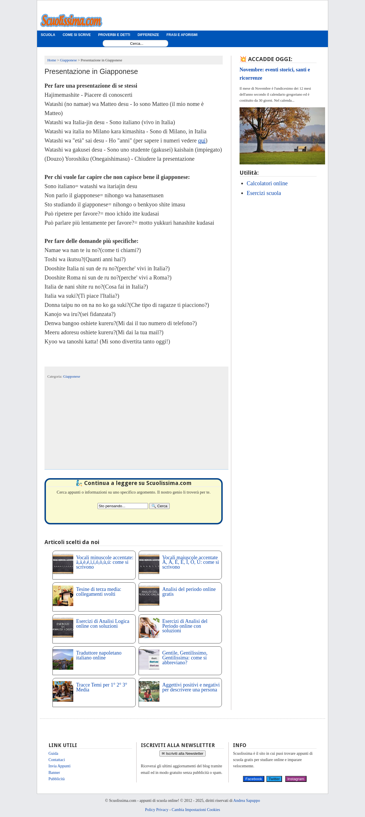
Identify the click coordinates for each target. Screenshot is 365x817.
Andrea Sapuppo (246, 800)
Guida (53, 753)
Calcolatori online (267, 183)
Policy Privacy (156, 810)
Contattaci (56, 760)
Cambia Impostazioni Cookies (196, 810)
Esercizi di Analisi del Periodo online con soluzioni (184, 626)
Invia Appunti (59, 766)
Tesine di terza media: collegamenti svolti (98, 591)
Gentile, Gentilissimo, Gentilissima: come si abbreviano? (184, 657)
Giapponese (71, 377)
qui (202, 140)
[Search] (159, 506)
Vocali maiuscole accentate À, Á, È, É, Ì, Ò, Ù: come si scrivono (190, 562)
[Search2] (123, 506)
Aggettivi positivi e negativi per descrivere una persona (191, 687)
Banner (54, 772)
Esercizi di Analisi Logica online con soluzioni (102, 623)
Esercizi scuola (264, 193)
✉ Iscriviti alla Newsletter (183, 753)
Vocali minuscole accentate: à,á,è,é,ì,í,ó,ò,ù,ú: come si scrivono (104, 562)
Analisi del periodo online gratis (189, 591)
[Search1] (137, 43)
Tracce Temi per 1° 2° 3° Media (101, 687)
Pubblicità (56, 779)
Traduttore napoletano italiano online (98, 655)
